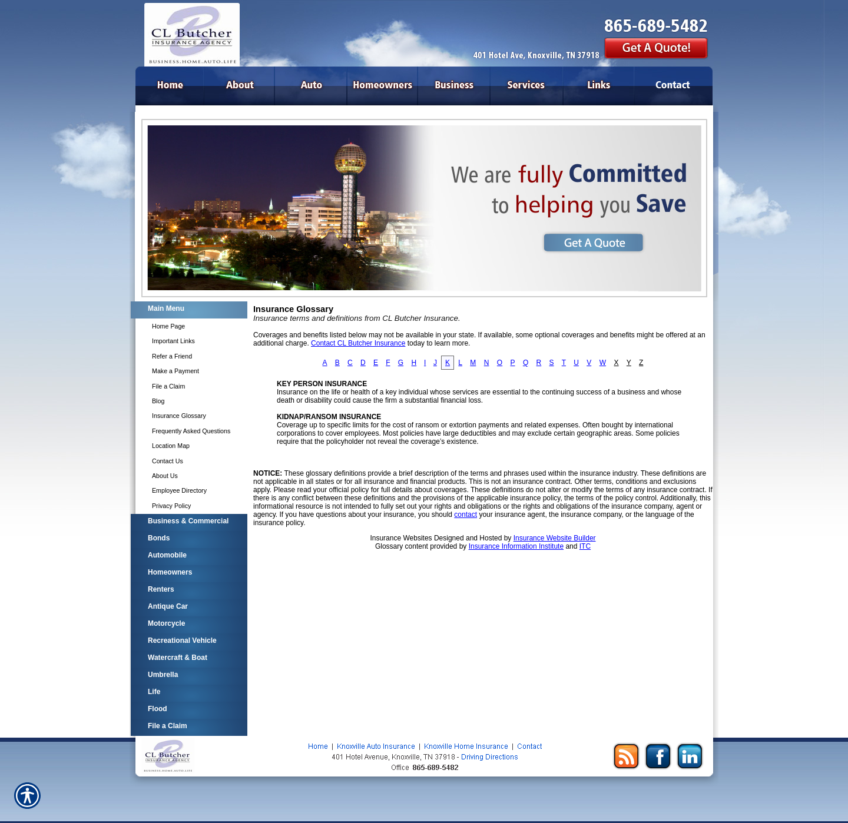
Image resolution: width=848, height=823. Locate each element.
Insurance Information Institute (516, 546)
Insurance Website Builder (555, 538)
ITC (585, 546)
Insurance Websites (401, 538)
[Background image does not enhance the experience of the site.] (188, 309)
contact (465, 514)
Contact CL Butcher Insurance (358, 343)
